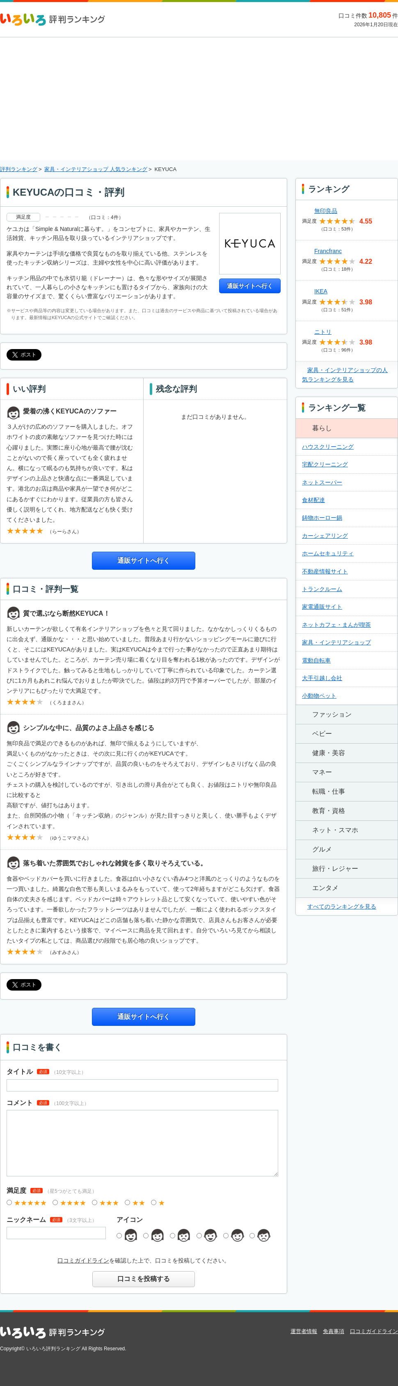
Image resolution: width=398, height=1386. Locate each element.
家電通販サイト (322, 606)
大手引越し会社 (322, 678)
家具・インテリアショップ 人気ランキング (95, 169)
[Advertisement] (199, 98)
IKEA (320, 291)
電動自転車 (316, 660)
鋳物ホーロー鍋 (322, 517)
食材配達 (313, 500)
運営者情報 (303, 1331)
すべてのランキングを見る (341, 906)
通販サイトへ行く (250, 286)
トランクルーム (322, 589)
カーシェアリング (325, 535)
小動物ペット (319, 695)
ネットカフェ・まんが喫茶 (336, 624)
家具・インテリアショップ (336, 642)
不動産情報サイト (325, 571)
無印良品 (325, 211)
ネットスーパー (322, 482)
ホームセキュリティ (328, 553)
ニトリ (323, 332)
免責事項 (333, 1331)
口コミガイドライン (83, 1260)
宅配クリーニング (325, 464)
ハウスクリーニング (328, 446)
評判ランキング (18, 169)
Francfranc (328, 251)
